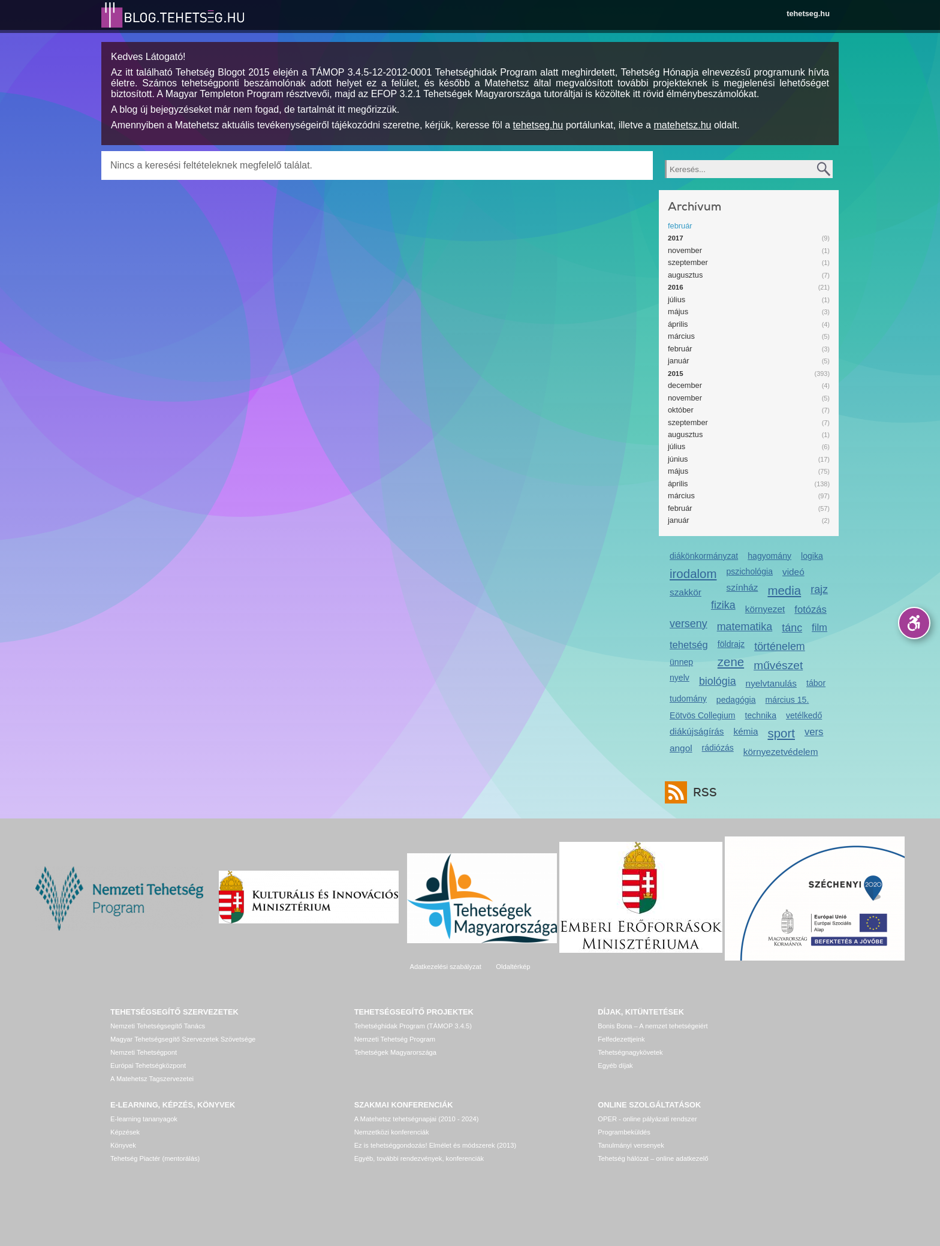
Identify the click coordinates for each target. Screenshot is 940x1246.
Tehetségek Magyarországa (395, 1052)
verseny (688, 624)
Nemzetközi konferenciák (391, 1132)
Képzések (125, 1132)
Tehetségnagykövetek (630, 1052)
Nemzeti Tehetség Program (394, 1039)
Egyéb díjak (615, 1065)
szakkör (685, 592)
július (676, 299)
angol (681, 748)
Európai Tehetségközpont (148, 1065)
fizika (723, 605)
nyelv (679, 677)
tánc (792, 628)
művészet (778, 665)
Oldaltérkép (513, 966)
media (784, 590)
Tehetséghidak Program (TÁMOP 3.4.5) (413, 1026)
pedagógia (736, 700)
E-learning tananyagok (143, 1118)
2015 (675, 373)
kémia (746, 731)
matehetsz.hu (682, 125)
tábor (815, 683)
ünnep (681, 662)
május (678, 311)
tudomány (688, 698)
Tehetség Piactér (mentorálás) (155, 1158)
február (680, 225)
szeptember (688, 262)
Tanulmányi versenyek (631, 1145)
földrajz (731, 644)
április (678, 324)
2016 (675, 287)
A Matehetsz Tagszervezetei (152, 1078)
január (678, 360)
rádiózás (718, 748)
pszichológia (750, 571)
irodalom (693, 573)
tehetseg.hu (808, 13)
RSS (702, 792)
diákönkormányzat (704, 556)
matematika (745, 627)
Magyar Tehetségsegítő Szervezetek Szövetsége (182, 1039)
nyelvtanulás (771, 683)
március (681, 336)
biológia (717, 681)
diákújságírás (697, 731)
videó (793, 572)
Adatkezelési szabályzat (445, 966)
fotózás (810, 609)
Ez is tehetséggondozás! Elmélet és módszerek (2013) (435, 1145)
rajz (819, 589)
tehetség (689, 645)
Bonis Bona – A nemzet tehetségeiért (652, 1026)
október (681, 409)
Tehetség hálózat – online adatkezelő (653, 1158)
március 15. (787, 700)
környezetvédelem (780, 752)
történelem (779, 646)
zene (731, 662)
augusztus (685, 274)
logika (812, 556)
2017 (675, 238)
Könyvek (123, 1145)
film (819, 627)
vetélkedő (804, 715)
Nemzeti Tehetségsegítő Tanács (157, 1026)
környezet (765, 609)
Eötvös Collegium (703, 715)
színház (742, 587)
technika (760, 715)
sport (781, 733)
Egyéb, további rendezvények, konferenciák (419, 1158)
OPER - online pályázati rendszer (647, 1118)
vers (814, 732)
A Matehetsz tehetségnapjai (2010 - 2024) (416, 1118)
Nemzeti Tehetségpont (143, 1052)
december (685, 385)
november (685, 250)
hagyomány (769, 556)
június (678, 459)
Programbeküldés (624, 1132)
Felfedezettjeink (621, 1039)
